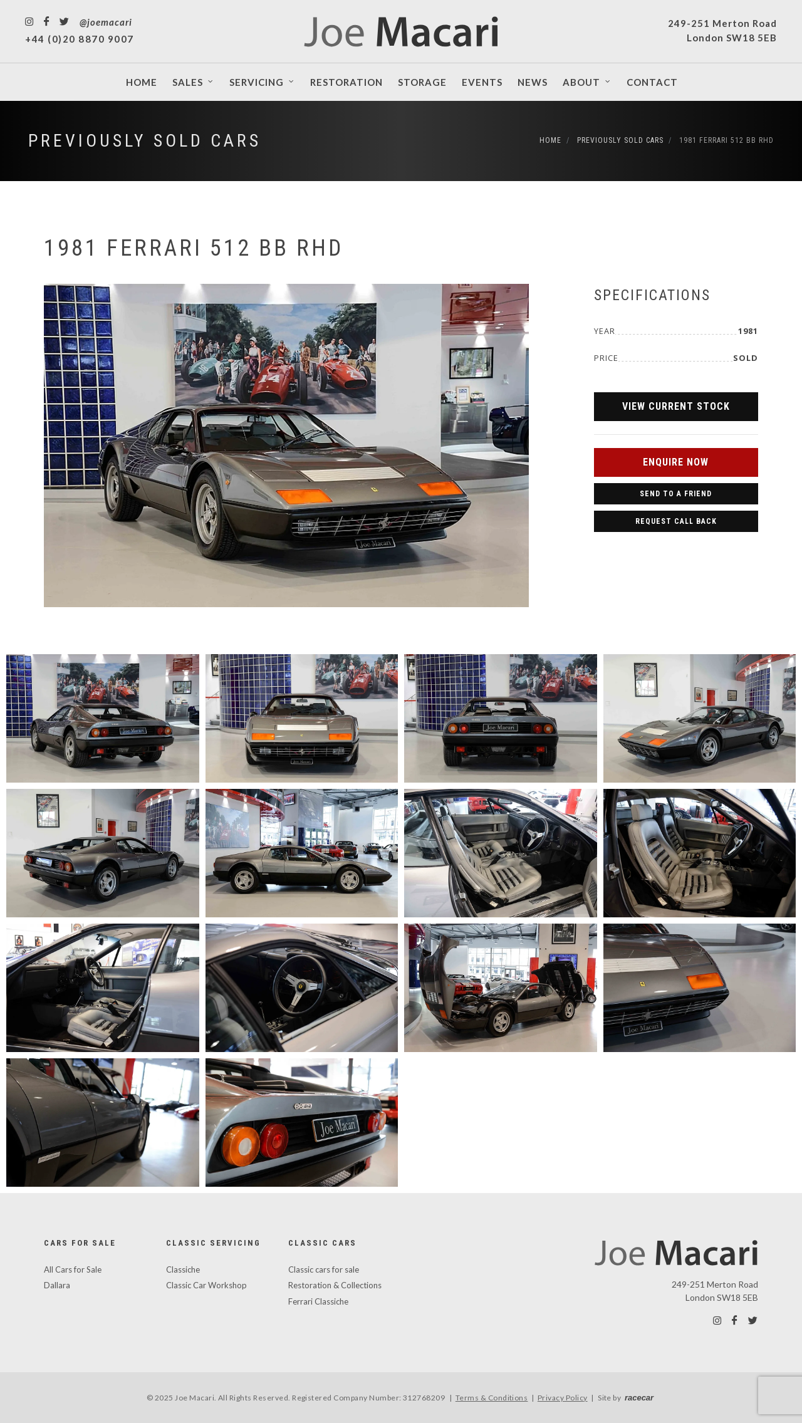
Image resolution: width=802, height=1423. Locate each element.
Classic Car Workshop (206, 1285)
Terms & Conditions (492, 1397)
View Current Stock (676, 406)
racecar (639, 1397)
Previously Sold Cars (144, 140)
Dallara (57, 1285)
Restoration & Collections (335, 1285)
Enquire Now (676, 462)
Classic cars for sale (323, 1269)
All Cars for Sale (73, 1269)
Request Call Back (676, 521)
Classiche (183, 1269)
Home (550, 140)
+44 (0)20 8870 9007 (79, 38)
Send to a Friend (676, 493)
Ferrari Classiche (318, 1301)
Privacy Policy (563, 1397)
